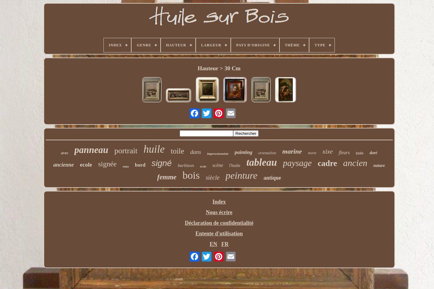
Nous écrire (219, 212)
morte (312, 153)
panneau (91, 149)
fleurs (344, 152)
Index (219, 202)
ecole (86, 164)
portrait (126, 150)
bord (140, 165)
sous (126, 166)
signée (107, 164)
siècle (213, 177)
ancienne (63, 165)
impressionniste (218, 153)
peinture (241, 175)
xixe (327, 151)
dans (195, 152)
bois (191, 175)
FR (225, 244)
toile (177, 151)
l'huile (234, 165)
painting (244, 152)
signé (162, 163)
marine (292, 151)
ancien (355, 163)
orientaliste (267, 153)
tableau (261, 162)
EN (213, 244)
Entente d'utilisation (219, 234)
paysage (297, 163)
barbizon (186, 165)
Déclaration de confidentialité (219, 223)
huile (154, 149)
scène (217, 165)
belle (360, 153)
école (203, 166)
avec (64, 153)
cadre (327, 163)
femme (167, 177)
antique (272, 178)
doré (373, 153)
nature (379, 165)
